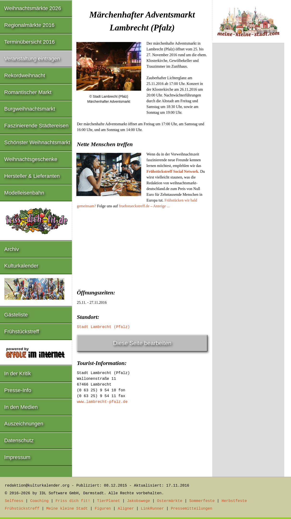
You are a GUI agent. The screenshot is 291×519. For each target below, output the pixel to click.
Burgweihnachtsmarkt (29, 109)
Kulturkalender (21, 266)
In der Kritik (17, 373)
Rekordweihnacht (24, 75)
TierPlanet (108, 501)
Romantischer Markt (28, 92)
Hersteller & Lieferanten (32, 176)
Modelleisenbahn (24, 193)
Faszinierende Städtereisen (36, 126)
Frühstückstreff (21, 331)
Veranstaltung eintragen (32, 59)
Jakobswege (138, 501)
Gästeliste (16, 315)
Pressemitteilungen (191, 509)
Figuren (103, 509)
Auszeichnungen (23, 424)
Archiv (11, 249)
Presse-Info (17, 390)
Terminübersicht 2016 (29, 42)
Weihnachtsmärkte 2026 (32, 8)
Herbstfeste (234, 501)
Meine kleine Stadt (67, 509)
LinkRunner (152, 509)
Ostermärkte (169, 501)
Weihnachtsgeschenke (30, 159)
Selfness (14, 501)
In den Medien (21, 407)
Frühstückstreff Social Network (172, 171)
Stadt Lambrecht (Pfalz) (103, 327)
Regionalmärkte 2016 (29, 25)
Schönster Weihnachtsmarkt (37, 142)
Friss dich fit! (72, 501)
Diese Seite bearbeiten (142, 343)
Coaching (39, 501)
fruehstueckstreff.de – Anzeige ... (144, 206)
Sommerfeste (202, 501)
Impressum (17, 457)
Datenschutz (19, 440)
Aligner (126, 509)
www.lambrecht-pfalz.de (102, 402)
